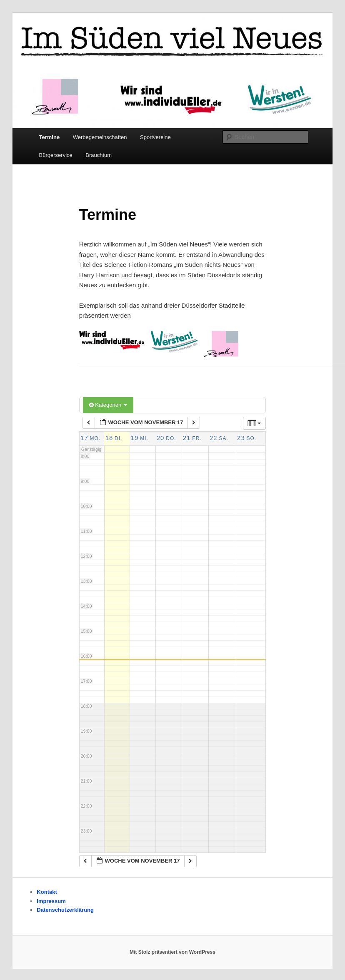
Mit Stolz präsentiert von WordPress (172, 952)
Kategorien (108, 405)
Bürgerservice (55, 155)
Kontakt (47, 892)
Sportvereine (155, 137)
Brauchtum (98, 155)
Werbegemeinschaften (100, 137)
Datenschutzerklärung (65, 910)
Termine (49, 137)
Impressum (51, 901)
